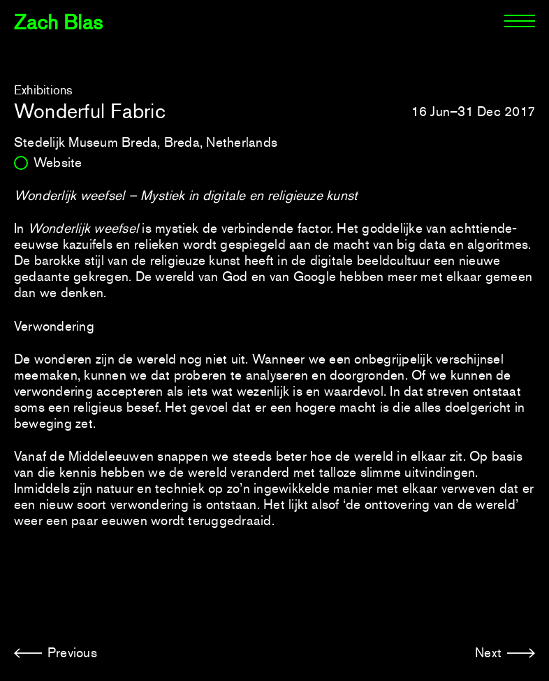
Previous (72, 653)
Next (488, 653)
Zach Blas (58, 22)
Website (58, 163)
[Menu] (519, 21)
